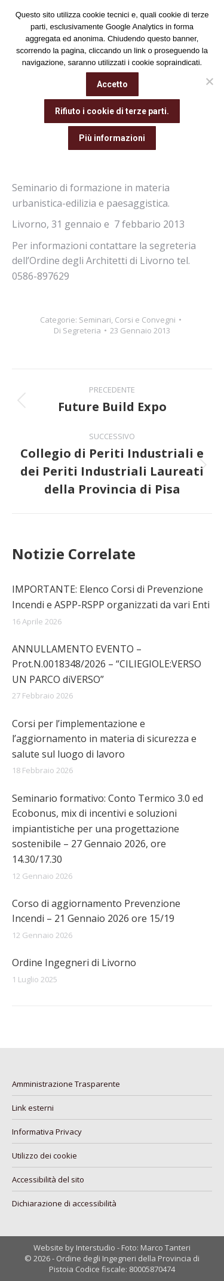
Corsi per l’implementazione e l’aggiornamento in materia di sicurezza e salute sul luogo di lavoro (104, 739)
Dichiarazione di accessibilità (64, 1203)
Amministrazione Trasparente (66, 1083)
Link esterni (33, 1107)
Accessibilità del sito (48, 1179)
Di (77, 330)
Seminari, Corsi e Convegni (127, 319)
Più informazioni (112, 138)
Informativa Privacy (47, 1131)
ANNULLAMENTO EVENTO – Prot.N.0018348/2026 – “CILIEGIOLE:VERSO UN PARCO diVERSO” (106, 664)
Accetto (112, 84)
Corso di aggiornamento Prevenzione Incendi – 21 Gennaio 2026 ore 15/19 (96, 911)
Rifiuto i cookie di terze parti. (112, 111)
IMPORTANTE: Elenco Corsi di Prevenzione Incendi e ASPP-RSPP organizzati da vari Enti (111, 597)
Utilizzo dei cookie (44, 1155)
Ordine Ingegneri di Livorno (74, 962)
